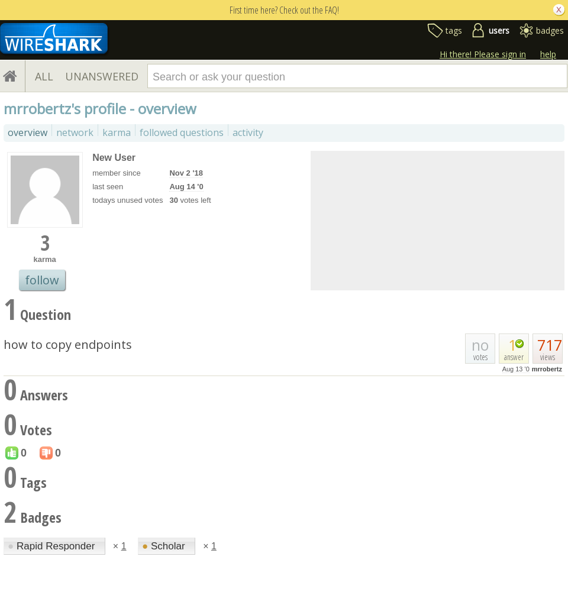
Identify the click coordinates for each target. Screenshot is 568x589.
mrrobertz (547, 369)
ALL (44, 76)
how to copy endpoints (68, 344)
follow (42, 280)
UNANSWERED (101, 76)
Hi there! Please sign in (483, 54)
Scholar (165, 546)
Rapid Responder (53, 546)
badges (550, 30)
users (499, 30)
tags (454, 30)
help (548, 54)
